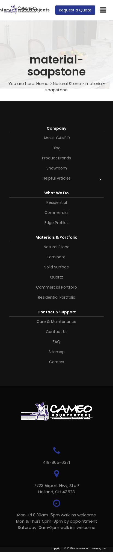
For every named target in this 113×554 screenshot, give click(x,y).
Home (42, 83)
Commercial (56, 212)
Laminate (56, 257)
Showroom (56, 168)
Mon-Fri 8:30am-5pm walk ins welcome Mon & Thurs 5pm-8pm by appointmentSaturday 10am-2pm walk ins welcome (56, 521)
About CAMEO (56, 138)
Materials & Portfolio (56, 237)
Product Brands (56, 158)
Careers (56, 362)
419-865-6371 (56, 462)
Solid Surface (56, 267)
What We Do (56, 193)
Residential (56, 202)
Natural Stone (67, 83)
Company (56, 128)
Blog (57, 148)
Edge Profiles (56, 222)
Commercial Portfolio (56, 287)
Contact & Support (56, 312)
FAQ (56, 341)
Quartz (56, 277)
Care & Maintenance (56, 321)
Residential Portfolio (56, 297)
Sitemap (57, 352)
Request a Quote (75, 10)
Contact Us (56, 331)
